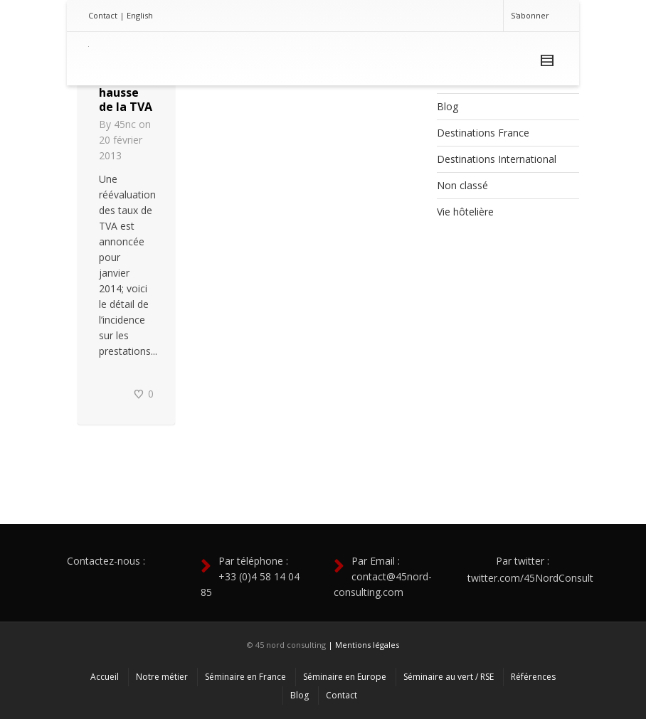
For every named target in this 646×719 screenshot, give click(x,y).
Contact (102, 15)
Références (533, 677)
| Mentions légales (363, 644)
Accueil (104, 677)
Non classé (462, 185)
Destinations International (496, 159)
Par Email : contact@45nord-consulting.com (383, 576)
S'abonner (530, 15)
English (140, 15)
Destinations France (483, 132)
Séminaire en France (245, 677)
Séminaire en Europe (344, 677)
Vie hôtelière (465, 211)
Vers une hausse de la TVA (125, 92)
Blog (447, 106)
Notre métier (162, 677)
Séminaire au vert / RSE (448, 677)
